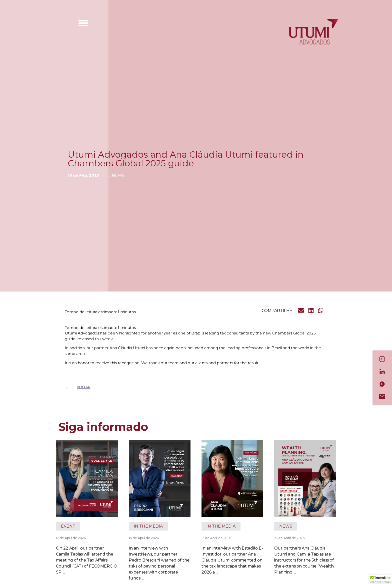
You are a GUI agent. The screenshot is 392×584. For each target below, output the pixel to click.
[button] (301, 310)
